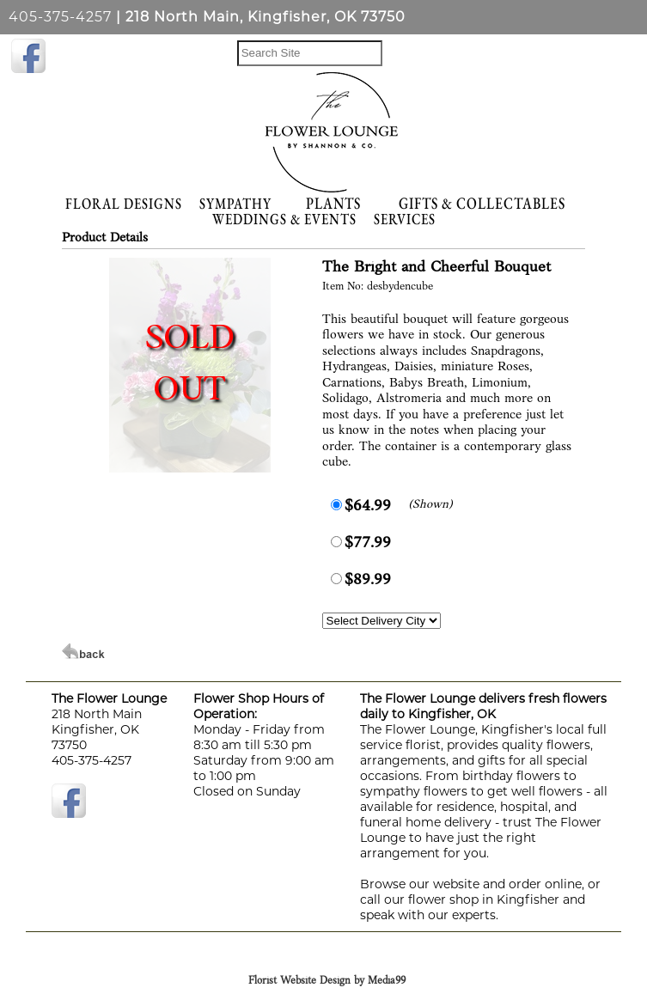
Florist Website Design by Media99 (327, 981)
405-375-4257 (60, 17)
